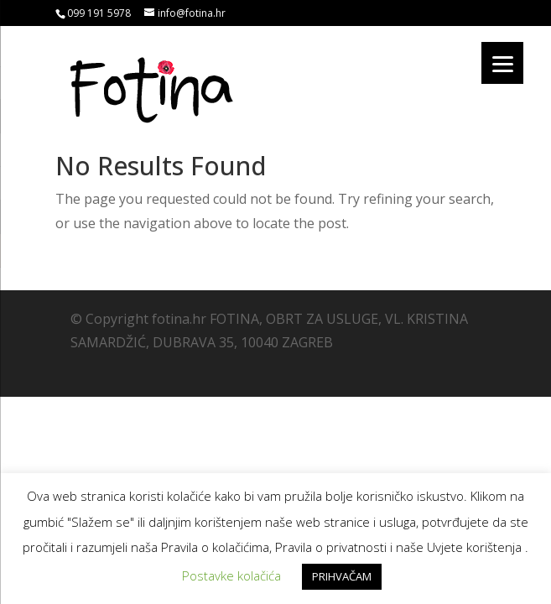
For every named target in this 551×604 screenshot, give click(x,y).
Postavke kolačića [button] (231, 575)
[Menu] (502, 63)
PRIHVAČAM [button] (342, 576)
